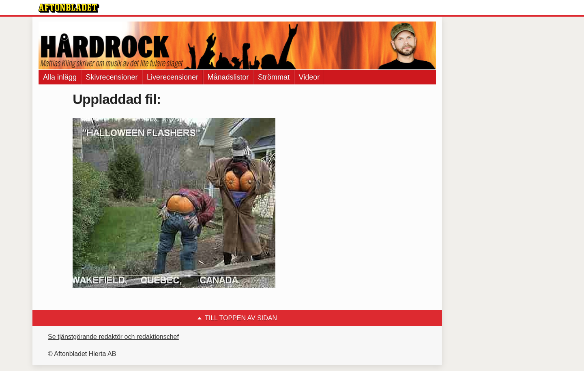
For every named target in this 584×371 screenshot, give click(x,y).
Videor (309, 77)
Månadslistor (228, 77)
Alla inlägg (60, 77)
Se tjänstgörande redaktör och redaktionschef (113, 336)
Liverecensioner (172, 77)
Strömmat (274, 77)
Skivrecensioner (112, 77)
